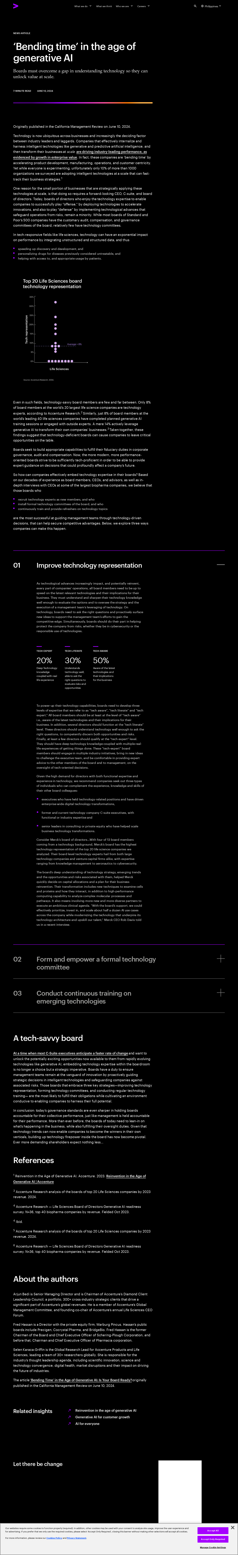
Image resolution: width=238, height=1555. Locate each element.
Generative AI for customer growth (102, 1416)
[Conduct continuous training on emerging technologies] (119, 995)
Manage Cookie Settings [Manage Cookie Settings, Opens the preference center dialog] (213, 1547)
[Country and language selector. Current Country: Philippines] (211, 6)
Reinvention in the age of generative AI (105, 1410)
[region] (119, 1539)
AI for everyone (87, 1423)
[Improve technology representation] (119, 565)
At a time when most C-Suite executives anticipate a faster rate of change (70, 1053)
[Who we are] (125, 6)
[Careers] (144, 6)
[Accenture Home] (23, 6)
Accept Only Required (213, 1539)
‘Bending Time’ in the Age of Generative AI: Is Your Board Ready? (81, 1379)
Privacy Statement (76, 1538)
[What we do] (83, 6)
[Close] (232, 1527)
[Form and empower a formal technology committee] (119, 961)
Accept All (213, 1531)
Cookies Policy (54, 1538)
